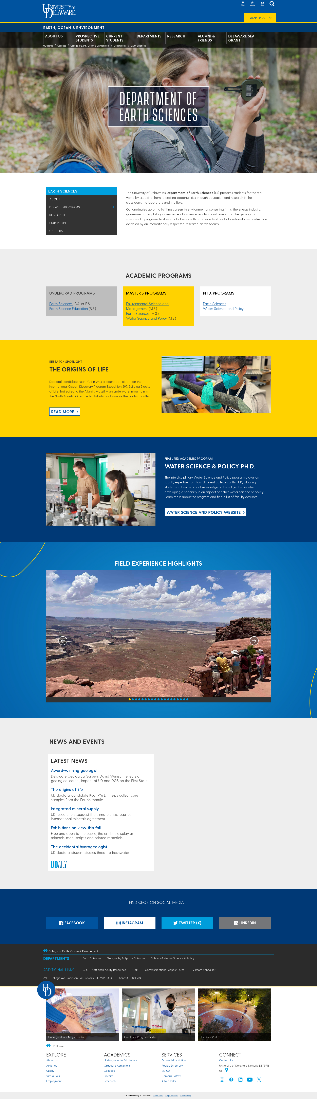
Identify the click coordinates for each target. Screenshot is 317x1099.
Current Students (114, 38)
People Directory (172, 1065)
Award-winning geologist (74, 770)
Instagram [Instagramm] (129, 922)
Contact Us (226, 1060)
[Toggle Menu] (113, 207)
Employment (54, 1081)
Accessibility (185, 1096)
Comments (158, 1096)
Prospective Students (88, 38)
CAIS (135, 969)
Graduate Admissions (117, 1065)
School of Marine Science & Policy (172, 958)
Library (108, 1076)
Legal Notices (171, 1096)
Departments (149, 36)
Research (176, 36)
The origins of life (67, 789)
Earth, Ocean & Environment (74, 27)
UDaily (50, 1070)
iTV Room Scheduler (203, 969)
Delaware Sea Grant (241, 38)
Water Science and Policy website (203, 512)
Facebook (72, 922)
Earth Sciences (138, 46)
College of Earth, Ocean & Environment (89, 46)
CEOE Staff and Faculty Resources (104, 969)
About (54, 199)
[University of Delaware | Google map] (226, 1070)
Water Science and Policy (146, 318)
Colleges (61, 46)
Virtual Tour (53, 1076)
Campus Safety (171, 1076)
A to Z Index (169, 1081)
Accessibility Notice (174, 1060)
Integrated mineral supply (75, 808)
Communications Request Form (164, 969)
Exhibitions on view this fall (76, 827)
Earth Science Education (68, 308)
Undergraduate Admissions (120, 1060)
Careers (56, 231)
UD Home (48, 46)
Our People (59, 223)
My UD (166, 1070)
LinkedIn (245, 922)
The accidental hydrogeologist (79, 846)
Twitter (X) (187, 922)
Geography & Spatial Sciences (126, 958)
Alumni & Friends (206, 38)
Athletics (51, 1065)
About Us (54, 36)
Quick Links (256, 18)
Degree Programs (64, 207)
